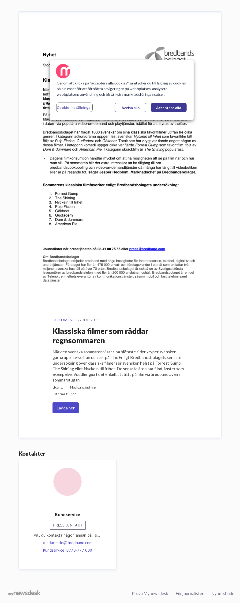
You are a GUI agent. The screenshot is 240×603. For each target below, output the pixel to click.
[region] (122, 90)
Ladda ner (65, 407)
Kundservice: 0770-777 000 (67, 550)
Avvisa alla (130, 107)
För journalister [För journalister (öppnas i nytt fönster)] (190, 593)
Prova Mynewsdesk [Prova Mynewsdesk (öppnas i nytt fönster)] (150, 593)
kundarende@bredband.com (67, 542)
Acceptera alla (168, 107)
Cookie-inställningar (74, 107)
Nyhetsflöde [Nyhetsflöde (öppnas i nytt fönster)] (222, 593)
